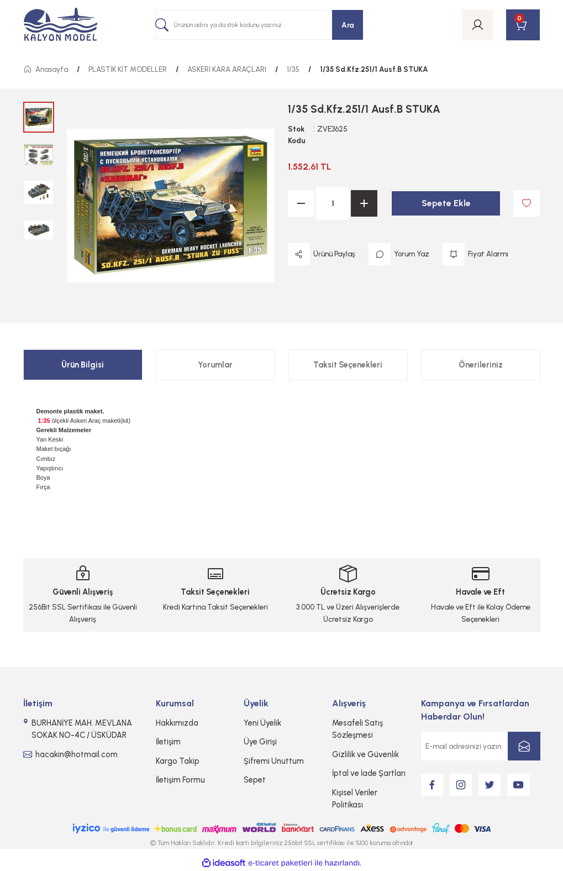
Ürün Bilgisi (82, 365)
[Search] (259, 25)
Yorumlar (215, 365)
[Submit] (524, 746)
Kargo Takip (177, 761)
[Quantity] (332, 203)
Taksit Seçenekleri (347, 365)
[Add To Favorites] (526, 203)
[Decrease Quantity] (301, 203)
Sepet (255, 780)
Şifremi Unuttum (274, 761)
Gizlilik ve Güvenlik (365, 754)
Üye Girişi (260, 742)
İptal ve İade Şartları (369, 773)
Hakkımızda (177, 723)
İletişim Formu (180, 780)
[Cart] (523, 25)
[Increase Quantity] (364, 203)
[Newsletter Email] (480, 746)
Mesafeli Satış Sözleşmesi (357, 729)
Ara (347, 24)
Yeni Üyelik (262, 723)
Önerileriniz (481, 365)
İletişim (168, 742)
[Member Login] (478, 25)
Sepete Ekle (446, 203)
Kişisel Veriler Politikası (354, 799)
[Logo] (60, 25)
